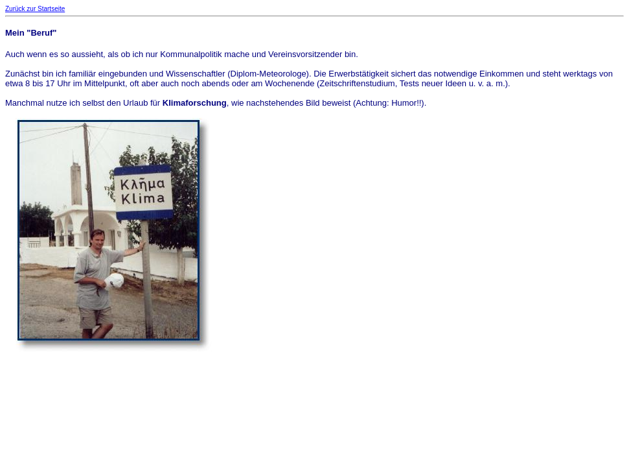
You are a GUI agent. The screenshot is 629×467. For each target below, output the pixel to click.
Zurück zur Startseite (35, 8)
